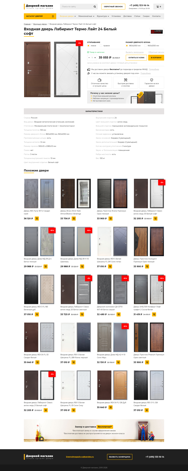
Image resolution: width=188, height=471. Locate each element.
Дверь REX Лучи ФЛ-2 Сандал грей (37, 212)
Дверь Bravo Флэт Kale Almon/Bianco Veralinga (70, 212)
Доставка (127, 16)
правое (105, 45)
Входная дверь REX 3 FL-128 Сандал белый (146, 404)
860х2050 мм (133, 45)
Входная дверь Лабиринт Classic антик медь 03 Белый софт (148, 212)
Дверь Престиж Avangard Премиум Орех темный (145, 260)
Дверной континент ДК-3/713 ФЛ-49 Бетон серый (109, 308)
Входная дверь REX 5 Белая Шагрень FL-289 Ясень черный (74, 356)
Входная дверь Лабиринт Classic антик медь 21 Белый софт (38, 404)
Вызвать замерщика (135, 52)
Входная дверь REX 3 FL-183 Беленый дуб (36, 308)
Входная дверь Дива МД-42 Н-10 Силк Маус (111, 356)
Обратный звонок (113, 7)
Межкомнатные (85, 16)
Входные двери (67, 16)
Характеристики (94, 111)
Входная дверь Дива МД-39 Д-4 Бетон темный (37, 260)
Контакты (156, 16)
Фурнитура (102, 16)
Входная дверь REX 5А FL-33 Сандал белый (36, 356)
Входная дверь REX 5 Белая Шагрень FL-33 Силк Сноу (72, 404)
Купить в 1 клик (136, 58)
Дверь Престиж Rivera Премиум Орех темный (111, 212)
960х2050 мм (151, 45)
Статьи (137, 16)
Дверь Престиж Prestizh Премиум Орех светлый (149, 356)
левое (91, 45)
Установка (116, 16)
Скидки (146, 16)
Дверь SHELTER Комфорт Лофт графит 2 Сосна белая (147, 308)
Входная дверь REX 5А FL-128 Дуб (111, 403)
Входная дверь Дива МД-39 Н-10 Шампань (74, 260)
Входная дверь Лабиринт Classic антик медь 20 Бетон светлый (74, 308)
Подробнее (154, 69)
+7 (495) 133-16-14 (139, 5)
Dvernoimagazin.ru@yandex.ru (80, 457)
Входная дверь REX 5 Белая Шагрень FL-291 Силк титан (109, 260)
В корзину (156, 58)
